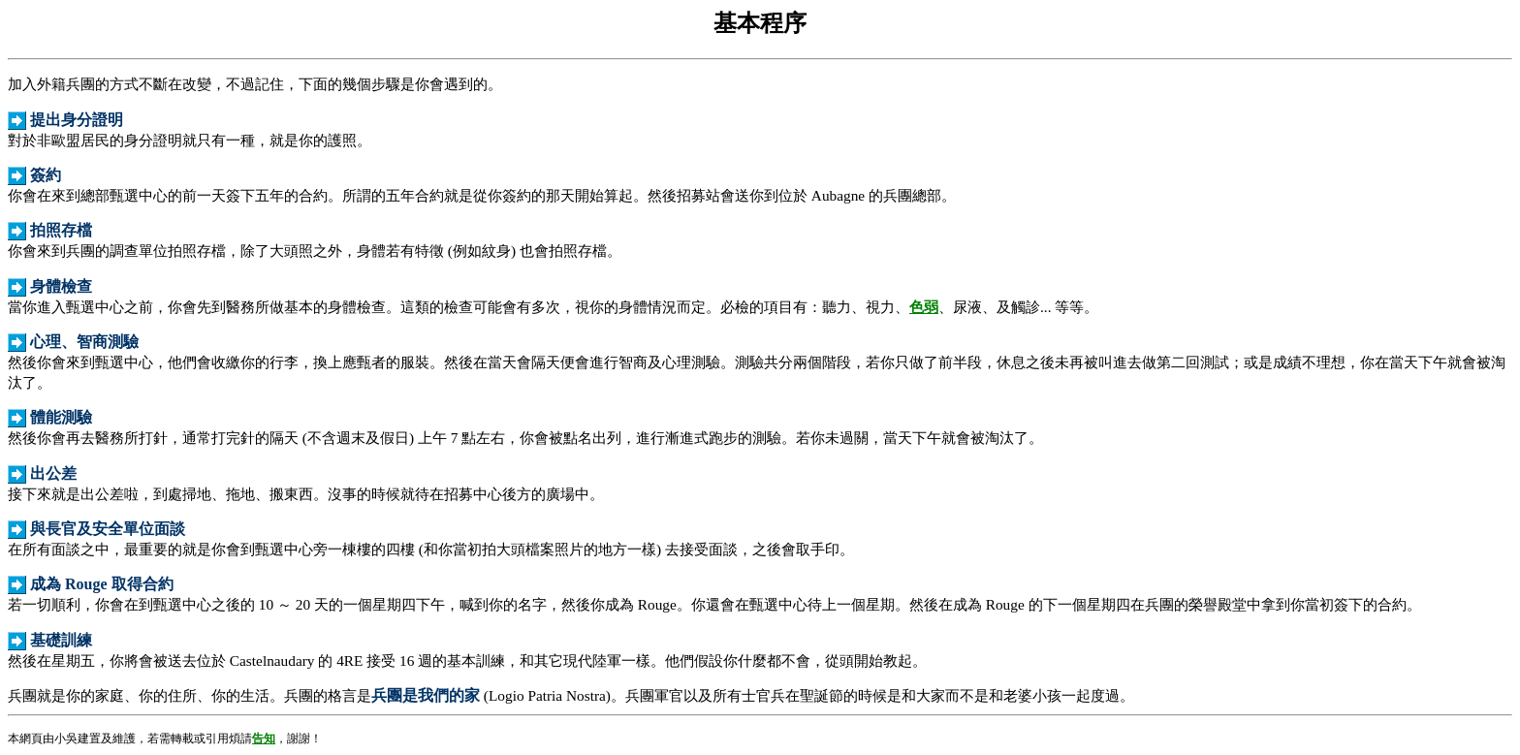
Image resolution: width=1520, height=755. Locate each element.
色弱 (923, 307)
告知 (263, 738)
